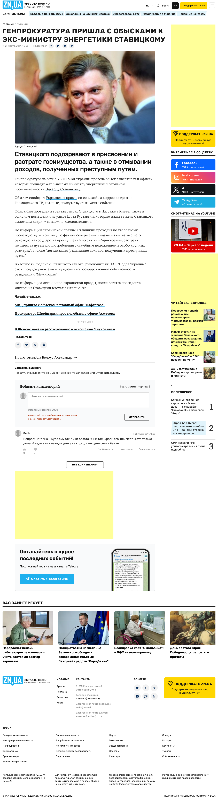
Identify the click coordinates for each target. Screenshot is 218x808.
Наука (112, 735)
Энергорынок (10, 751)
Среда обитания (118, 745)
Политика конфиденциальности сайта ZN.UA (189, 796)
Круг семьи (168, 745)
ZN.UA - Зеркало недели (193, 245)
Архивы (61, 686)
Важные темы (14, 14)
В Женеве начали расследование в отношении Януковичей (65, 329)
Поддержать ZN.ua (194, 5)
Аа (175, 5)
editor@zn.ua (95, 716)
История (167, 740)
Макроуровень (11, 745)
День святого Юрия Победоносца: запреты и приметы (186, 372)
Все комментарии (85, 464)
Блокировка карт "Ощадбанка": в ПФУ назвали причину (185, 356)
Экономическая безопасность (73, 751)
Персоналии (63, 756)
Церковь (114, 751)
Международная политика (18, 740)
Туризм (166, 751)
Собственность (171, 756)
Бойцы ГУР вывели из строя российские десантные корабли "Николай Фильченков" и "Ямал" (187, 406)
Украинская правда (61, 197)
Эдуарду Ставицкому (62, 189)
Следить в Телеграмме (47, 579)
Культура (114, 756)
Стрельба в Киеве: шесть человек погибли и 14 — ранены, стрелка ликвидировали (188, 428)
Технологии (116, 740)
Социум (166, 735)
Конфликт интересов (68, 745)
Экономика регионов (15, 761)
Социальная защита (67, 735)
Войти (165, 5)
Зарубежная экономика (70, 740)
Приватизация (11, 756)
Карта (60, 702)
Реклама (62, 691)
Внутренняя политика (15, 735)
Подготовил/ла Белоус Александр (43, 357)
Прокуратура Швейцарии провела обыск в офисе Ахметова (65, 313)
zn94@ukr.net (83, 707)
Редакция (62, 697)
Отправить (137, 417)
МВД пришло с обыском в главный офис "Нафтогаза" (60, 305)
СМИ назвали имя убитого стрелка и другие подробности (188, 446)
